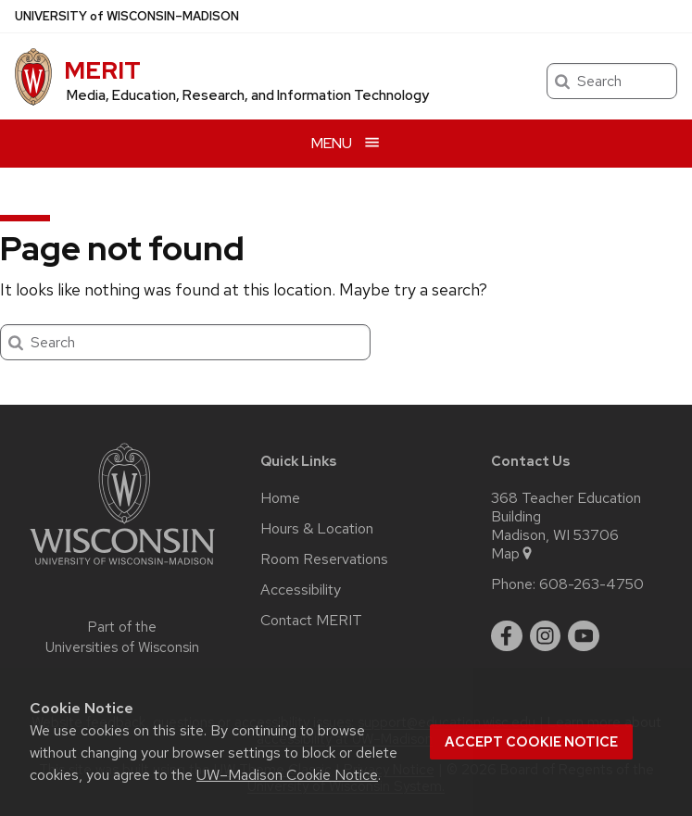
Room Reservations (324, 559)
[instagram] (545, 636)
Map (513, 554)
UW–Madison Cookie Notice (287, 775)
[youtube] (583, 636)
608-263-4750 (591, 584)
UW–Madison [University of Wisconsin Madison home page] (127, 16)
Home (280, 498)
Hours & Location (316, 529)
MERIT (102, 70)
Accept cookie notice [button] (531, 742)
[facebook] (506, 636)
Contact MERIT (311, 620)
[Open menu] (346, 143)
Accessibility (300, 590)
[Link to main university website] (122, 568)
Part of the (122, 638)
